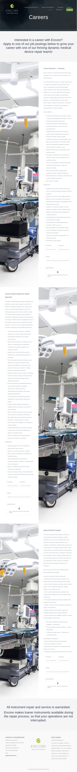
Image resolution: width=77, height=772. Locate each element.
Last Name (61, 245)
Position (48, 256)
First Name (48, 245)
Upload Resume (50, 267)
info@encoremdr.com (10, 755)
